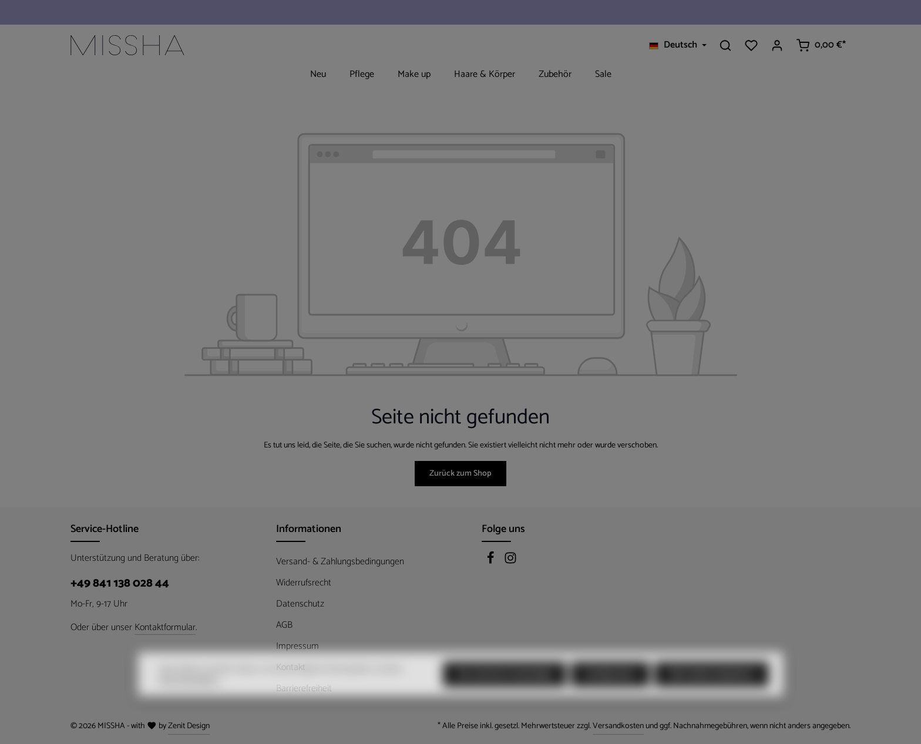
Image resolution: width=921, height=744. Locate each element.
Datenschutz (300, 604)
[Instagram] (510, 562)
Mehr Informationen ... (190, 698)
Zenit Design (189, 726)
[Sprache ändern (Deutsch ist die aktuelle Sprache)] (677, 45)
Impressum (297, 646)
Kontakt (290, 667)
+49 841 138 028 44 (119, 583)
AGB (284, 625)
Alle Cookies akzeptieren (711, 693)
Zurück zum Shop (460, 473)
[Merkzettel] (751, 45)
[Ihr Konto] (777, 45)
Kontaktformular (165, 628)
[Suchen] (725, 45)
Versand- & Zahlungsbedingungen (340, 562)
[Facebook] (491, 562)
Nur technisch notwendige (505, 693)
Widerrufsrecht (303, 583)
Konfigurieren (610, 693)
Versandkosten (618, 726)
